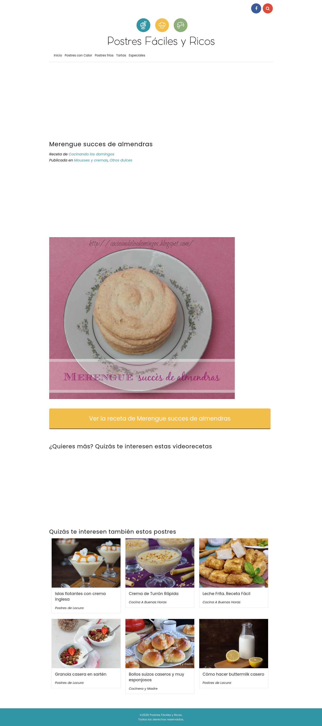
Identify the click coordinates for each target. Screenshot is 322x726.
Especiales (137, 55)
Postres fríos (104, 55)
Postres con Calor (78, 55)
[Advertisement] (161, 102)
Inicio (58, 55)
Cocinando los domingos (91, 154)
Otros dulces (121, 160)
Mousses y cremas (91, 160)
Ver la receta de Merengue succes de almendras (160, 419)
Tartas (121, 55)
